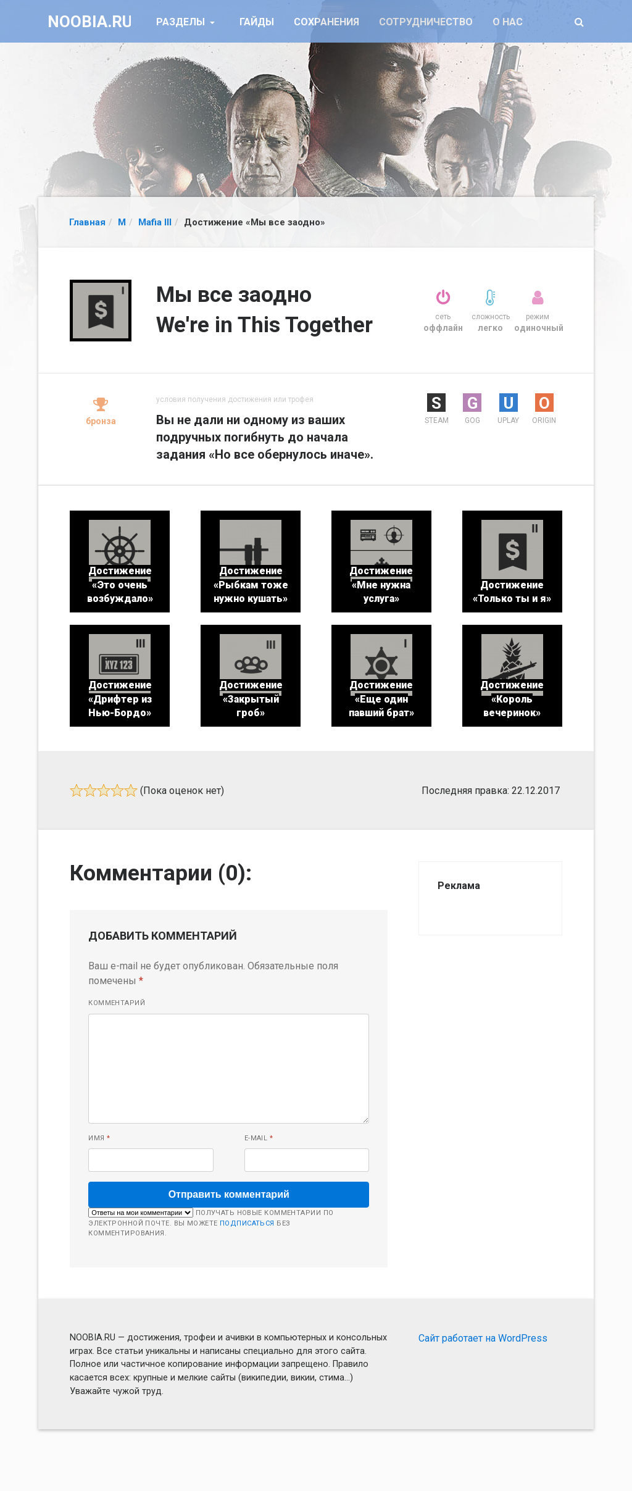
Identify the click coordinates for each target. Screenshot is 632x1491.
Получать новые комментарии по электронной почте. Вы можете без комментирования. (210, 1222)
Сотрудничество (426, 22)
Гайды (256, 22)
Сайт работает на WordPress (482, 1338)
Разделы (181, 22)
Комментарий (116, 1003)
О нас (508, 22)
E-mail (258, 1138)
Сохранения (326, 22)
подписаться (247, 1223)
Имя (99, 1138)
